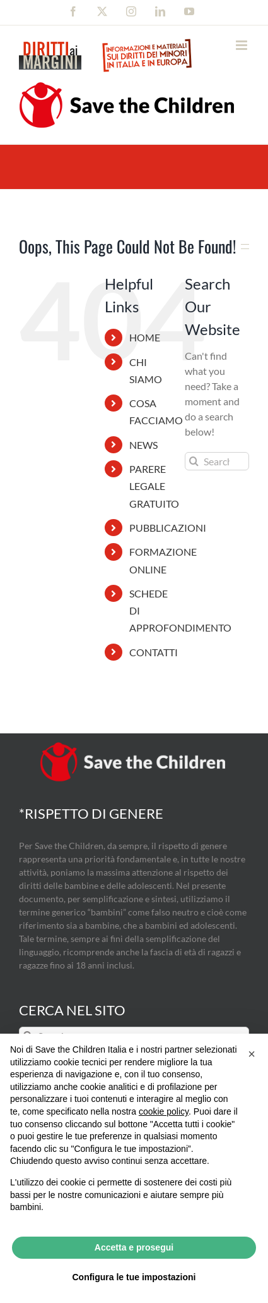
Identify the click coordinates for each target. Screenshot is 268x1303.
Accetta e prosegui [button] (134, 1247)
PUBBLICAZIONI (167, 528)
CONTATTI (153, 652)
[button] (252, 1054)
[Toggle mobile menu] (242, 45)
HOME (144, 337)
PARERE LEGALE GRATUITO (154, 486)
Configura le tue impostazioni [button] (133, 1277)
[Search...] (217, 461)
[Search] (194, 461)
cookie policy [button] (164, 1111)
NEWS (143, 445)
